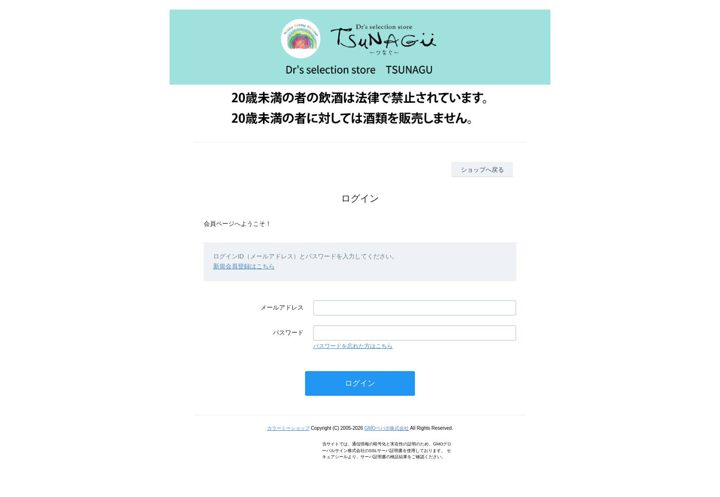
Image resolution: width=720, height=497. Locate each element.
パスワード (288, 332)
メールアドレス (282, 307)
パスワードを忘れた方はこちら (353, 346)
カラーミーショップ (288, 428)
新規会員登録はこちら (244, 266)
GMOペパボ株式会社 (386, 428)
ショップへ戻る (482, 169)
